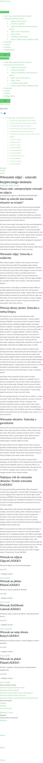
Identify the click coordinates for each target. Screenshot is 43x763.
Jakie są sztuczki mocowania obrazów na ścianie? (24, 123)
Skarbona (8, 47)
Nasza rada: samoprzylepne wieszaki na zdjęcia (23, 120)
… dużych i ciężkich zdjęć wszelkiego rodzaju (23, 39)
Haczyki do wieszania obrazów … (15, 18)
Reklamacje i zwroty (6, 712)
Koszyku (7, 44)
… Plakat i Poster (14, 34)
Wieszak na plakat (16, 161)
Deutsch (2, 735)
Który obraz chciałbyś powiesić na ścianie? (18, 16)
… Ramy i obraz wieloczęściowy (19, 31)
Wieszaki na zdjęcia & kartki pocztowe (12, 687)
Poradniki (3, 703)
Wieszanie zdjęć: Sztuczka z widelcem (21, 126)
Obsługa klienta (9, 50)
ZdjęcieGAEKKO (16, 142)
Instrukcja (3, 706)
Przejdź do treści (5, 1)
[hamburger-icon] (4, 12)
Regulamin (3, 720)
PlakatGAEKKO (16, 164)
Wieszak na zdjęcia (16, 139)
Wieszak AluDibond (17, 150)
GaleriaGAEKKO (16, 153)
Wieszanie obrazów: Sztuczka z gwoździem (22, 131)
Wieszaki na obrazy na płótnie (9, 690)
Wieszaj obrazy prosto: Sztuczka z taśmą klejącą (23, 128)
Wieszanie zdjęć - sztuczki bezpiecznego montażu (20, 118)
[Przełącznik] (4, 113)
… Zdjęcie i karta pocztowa (18, 21)
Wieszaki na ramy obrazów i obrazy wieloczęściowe (16, 693)
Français (2, 760)
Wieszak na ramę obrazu (18, 155)
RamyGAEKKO (16, 158)
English (2, 747)
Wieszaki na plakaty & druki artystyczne (12, 695)
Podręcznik (8, 42)
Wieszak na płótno (16, 145)
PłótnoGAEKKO (16, 147)
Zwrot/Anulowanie (6, 708)
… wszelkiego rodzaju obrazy (18, 37)
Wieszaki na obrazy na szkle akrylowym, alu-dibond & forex (19, 698)
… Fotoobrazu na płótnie (17, 24)
